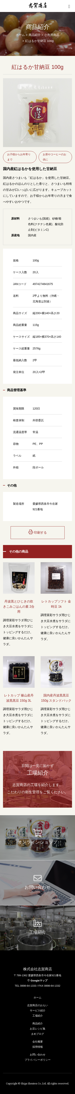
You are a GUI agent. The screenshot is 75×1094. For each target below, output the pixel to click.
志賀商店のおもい (37, 1005)
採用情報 (37, 1046)
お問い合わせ (37, 1054)
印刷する (37, 532)
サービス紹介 (37, 1010)
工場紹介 (37, 1015)
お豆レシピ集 (37, 1028)
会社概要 (37, 1041)
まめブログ (37, 1033)
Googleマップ (37, 980)
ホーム (20, 35)
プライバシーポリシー (38, 1059)
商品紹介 (37, 1023)
